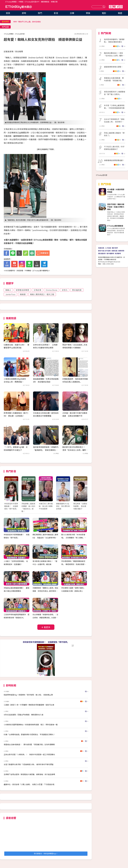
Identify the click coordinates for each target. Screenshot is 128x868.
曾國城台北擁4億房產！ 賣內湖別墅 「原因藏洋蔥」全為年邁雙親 (29, 744)
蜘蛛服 (23, 294)
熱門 (40, 13)
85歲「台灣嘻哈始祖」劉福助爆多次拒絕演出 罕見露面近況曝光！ (29, 734)
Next (84, 491)
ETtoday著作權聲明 (40, 270)
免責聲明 (118, 253)
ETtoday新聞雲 (11, 2)
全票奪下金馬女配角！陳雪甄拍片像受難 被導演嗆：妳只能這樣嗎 (29, 774)
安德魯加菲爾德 (22, 290)
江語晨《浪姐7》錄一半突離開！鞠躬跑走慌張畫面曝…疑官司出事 (29, 704)
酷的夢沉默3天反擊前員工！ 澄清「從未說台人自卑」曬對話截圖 (75, 450)
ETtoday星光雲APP (32, 2)
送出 (104, 6)
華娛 (88, 13)
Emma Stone (51, 290)
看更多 (47, 627)
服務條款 (121, 251)
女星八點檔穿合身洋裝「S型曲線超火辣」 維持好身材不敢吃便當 (28, 764)
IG (121, 6)
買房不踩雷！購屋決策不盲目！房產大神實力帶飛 (115, 207)
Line (114, 6)
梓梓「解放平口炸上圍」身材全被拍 (27, 21)
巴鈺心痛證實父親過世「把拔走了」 (114, 134)
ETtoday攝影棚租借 (115, 225)
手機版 (20, 2)
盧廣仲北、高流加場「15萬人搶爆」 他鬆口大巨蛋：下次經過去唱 (29, 784)
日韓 (72, 13)
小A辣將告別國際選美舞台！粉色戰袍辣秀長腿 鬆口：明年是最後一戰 (31, 724)
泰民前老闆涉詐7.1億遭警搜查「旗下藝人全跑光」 (114, 92)
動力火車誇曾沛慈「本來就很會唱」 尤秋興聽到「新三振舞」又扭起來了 (73, 537)
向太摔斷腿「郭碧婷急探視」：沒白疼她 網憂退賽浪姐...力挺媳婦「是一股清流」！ (45, 617)
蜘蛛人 (8, 290)
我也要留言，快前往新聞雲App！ (46, 853)
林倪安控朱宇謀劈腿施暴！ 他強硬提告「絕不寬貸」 (46, 642)
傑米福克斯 (77, 290)
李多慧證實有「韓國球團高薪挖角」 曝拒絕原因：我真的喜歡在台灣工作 (73, 564)
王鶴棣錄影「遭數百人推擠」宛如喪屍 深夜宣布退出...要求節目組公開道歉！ (45, 591)
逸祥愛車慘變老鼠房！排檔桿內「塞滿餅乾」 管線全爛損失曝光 (45, 450)
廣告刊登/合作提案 (104, 251)
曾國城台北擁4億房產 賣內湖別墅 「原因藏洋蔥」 (114, 79)
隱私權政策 (102, 253)
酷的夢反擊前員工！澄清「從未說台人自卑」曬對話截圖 (114, 54)
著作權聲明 (110, 253)
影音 (56, 13)
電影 (104, 13)
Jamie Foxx (10, 294)
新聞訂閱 (54, 2)
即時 (24, 13)
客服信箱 (114, 251)
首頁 (8, 13)
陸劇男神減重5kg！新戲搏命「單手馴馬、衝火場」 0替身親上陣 (28, 694)
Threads (110, 6)
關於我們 (115, 248)
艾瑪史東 (37, 290)
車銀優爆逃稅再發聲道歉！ (114, 160)
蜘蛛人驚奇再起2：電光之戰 (42, 294)
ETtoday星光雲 (19, 7)
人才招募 (108, 248)
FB (117, 6)
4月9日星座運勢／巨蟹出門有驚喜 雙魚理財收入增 (23, 714)
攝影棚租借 (45, 2)
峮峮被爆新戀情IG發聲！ (113, 66)
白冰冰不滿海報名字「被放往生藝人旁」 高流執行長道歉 (114, 120)
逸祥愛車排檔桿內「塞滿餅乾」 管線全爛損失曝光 (114, 40)
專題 (120, 13)
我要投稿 (101, 248)
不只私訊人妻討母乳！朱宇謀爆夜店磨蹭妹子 (114, 147)
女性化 (65, 290)
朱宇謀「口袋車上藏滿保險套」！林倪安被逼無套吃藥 (114, 106)
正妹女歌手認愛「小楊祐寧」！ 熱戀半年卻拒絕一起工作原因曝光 (29, 754)
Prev (7, 491)
